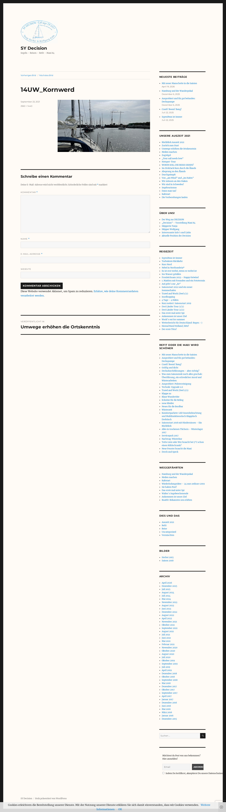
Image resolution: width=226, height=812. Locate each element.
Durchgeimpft (169, 174)
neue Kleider (168, 403)
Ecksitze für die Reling (172, 400)
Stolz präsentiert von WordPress (51, 798)
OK (120, 809)
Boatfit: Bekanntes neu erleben (177, 500)
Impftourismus (169, 187)
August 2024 (168, 592)
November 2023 (169, 602)
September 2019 (170, 664)
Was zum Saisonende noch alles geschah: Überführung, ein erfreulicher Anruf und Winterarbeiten (182, 377)
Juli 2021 (166, 634)
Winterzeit (167, 409)
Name (25, 239)
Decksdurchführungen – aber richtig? (180, 371)
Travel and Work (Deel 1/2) (175, 293)
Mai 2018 (166, 683)
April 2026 (167, 583)
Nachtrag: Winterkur (172, 439)
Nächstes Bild (46, 75)
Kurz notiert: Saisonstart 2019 (176, 303)
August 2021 (168, 631)
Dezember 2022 (169, 612)
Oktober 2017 (168, 689)
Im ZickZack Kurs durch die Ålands (179, 168)
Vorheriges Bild (28, 75)
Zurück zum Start (170, 145)
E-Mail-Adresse (32, 254)
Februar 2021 (168, 644)
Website (26, 269)
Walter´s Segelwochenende (175, 493)
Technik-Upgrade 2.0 (172, 387)
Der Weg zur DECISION (173, 219)
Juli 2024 (166, 595)
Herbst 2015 (168, 557)
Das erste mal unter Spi (173, 313)
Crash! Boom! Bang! (172, 109)
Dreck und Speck (170, 452)
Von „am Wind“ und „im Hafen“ (178, 178)
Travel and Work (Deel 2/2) (175, 390)
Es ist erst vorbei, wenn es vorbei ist (179, 271)
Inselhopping (168, 297)
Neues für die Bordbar (172, 406)
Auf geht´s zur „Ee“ (171, 284)
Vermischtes (168, 535)
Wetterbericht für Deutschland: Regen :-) (182, 322)
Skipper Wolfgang (170, 229)
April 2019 (167, 670)
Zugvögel (166, 155)
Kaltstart (166, 194)
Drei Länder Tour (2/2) (173, 310)
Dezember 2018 (169, 673)
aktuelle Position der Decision (176, 235)
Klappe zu (166, 393)
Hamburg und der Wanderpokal (177, 91)
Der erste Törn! (169, 329)
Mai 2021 (166, 641)
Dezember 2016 (169, 702)
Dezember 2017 (169, 686)
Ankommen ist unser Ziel (174, 316)
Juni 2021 (166, 638)
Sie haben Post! (169, 487)
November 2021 (169, 621)
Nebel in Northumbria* (173, 267)
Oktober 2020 (168, 651)
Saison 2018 (167, 560)
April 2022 (167, 618)
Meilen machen (169, 152)
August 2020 (168, 654)
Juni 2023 (166, 608)
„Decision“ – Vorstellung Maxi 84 (178, 223)
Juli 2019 (166, 667)
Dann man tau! (169, 191)
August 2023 (168, 605)
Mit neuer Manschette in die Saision (179, 83)
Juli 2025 (166, 589)
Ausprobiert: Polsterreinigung (176, 384)
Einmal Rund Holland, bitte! (175, 326)
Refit (164, 525)
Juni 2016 (166, 706)
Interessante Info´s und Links (176, 232)
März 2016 (167, 712)
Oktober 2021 (168, 625)
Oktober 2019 (168, 660)
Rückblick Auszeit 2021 (173, 142)
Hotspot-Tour (169, 161)
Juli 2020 (166, 657)
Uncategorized (169, 532)
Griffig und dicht (170, 367)
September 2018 (169, 680)
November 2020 (169, 647)
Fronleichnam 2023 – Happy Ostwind (180, 277)
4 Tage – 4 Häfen (170, 300)
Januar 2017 (167, 699)
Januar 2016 (167, 715)
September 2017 (169, 693)
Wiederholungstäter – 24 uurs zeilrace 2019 (183, 484)
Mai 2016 (166, 709)
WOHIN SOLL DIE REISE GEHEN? (178, 165)
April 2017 (167, 696)
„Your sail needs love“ (172, 158)
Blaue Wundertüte (170, 397)
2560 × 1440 (26, 106)
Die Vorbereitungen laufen (175, 197)
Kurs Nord (167, 264)
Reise (164, 528)
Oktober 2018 (168, 676)
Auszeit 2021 (168, 522)
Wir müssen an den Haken (175, 181)
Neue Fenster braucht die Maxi (177, 448)
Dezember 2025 (169, 586)
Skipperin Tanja (169, 226)
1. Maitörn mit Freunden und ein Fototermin (183, 280)
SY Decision (34, 48)
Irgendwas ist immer (172, 117)
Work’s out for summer (173, 319)
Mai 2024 (166, 599)
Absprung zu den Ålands (174, 171)
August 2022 (168, 615)
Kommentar (29, 192)
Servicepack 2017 (170, 435)
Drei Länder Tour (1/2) (173, 306)
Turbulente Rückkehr (172, 261)
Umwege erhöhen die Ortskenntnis (179, 148)
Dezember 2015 (169, 719)
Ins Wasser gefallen (171, 274)
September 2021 (169, 628)
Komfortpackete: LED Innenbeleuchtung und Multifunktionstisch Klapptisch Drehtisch (182, 416)
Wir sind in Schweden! (173, 184)
